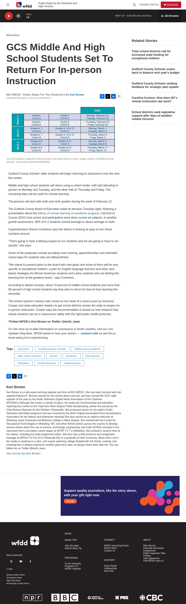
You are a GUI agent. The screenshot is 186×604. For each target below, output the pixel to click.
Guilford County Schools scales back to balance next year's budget (155, 71)
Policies (147, 556)
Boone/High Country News (17, 583)
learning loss (92, 356)
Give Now (109, 571)
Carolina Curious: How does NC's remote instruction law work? (154, 99)
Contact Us (109, 551)
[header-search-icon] (134, 4)
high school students (30, 356)
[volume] (18, 16)
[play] (8, 16)
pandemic (71, 356)
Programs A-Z (72, 566)
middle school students (87, 349)
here (29, 333)
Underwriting (110, 568)
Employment (149, 551)
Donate (70, 501)
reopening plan (72, 363)
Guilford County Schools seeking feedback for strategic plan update (155, 85)
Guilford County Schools (52, 349)
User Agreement (151, 558)
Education (12, 35)
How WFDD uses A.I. (153, 561)
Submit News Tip (73, 548)
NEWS (68, 533)
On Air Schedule (73, 563)
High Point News (13, 580)
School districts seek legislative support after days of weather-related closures (153, 116)
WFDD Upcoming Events (116, 545)
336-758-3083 (72, 546)
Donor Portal (149, 4)
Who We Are (149, 545)
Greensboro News (14, 578)
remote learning (46, 363)
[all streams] (169, 16)
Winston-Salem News (15, 575)
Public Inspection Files (154, 553)
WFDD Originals (73, 569)
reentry (54, 356)
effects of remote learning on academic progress (68, 213)
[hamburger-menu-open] (8, 5)
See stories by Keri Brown (23, 453)
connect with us (91, 333)
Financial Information (153, 548)
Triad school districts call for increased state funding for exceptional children (151, 55)
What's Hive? (110, 548)
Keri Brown (77, 94)
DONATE (172, 5)
